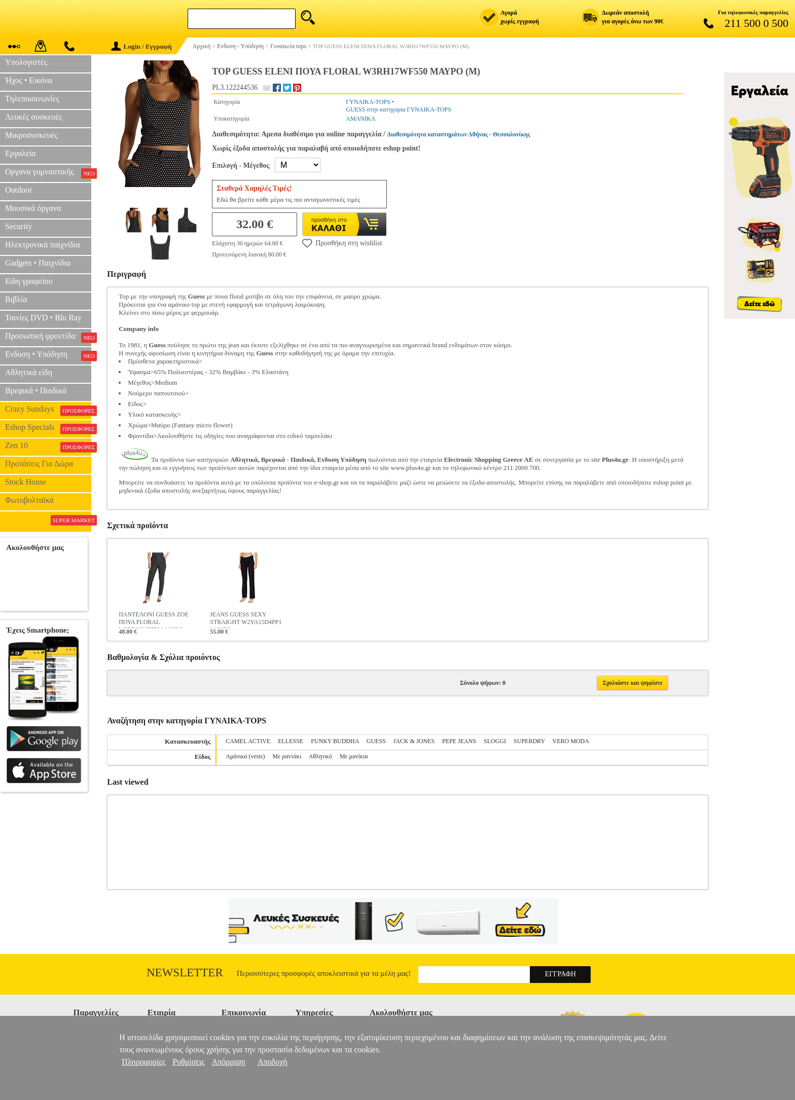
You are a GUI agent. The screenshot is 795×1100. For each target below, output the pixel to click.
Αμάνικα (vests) (245, 756)
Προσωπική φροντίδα (48, 337)
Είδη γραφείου (29, 281)
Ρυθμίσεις (188, 1061)
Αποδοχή (272, 1061)
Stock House (25, 482)
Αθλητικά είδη (28, 372)
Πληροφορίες (143, 1061)
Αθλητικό (320, 756)
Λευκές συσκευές (33, 117)
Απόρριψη (228, 1061)
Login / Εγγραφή (141, 46)
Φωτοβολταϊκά (29, 500)
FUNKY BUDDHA (335, 741)
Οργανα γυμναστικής (48, 172)
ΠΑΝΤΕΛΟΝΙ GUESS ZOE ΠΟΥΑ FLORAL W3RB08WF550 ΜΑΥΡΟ (154, 619)
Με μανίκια (354, 756)
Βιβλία (16, 299)
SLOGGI (495, 741)
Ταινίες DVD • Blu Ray (43, 317)
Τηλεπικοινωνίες (32, 98)
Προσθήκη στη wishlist (342, 242)
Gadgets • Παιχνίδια (37, 263)
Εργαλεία (20, 153)
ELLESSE (290, 741)
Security (18, 226)
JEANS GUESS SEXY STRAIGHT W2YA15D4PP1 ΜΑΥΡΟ (245, 619)
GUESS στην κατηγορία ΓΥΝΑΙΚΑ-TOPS (398, 109)
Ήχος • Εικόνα (28, 80)
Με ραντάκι (287, 756)
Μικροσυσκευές (31, 135)
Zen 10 (48, 446)
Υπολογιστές (26, 62)
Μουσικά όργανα (33, 208)
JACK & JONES (414, 741)
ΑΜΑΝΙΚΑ (360, 118)
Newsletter (185, 972)
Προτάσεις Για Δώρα (39, 463)
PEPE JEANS (459, 741)
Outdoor (18, 190)
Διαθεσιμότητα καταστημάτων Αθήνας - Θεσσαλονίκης (458, 134)
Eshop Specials (48, 428)
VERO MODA (570, 741)
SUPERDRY (529, 741)
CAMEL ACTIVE (248, 741)
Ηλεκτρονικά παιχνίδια (42, 244)
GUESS (376, 741)
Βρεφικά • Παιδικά (35, 390)
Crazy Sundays (48, 410)
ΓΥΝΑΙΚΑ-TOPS (368, 101)
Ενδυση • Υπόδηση (48, 355)
